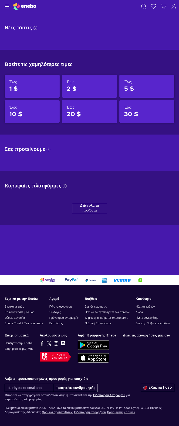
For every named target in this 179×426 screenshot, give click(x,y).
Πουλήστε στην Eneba (19, 343)
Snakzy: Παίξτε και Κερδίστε (153, 323)
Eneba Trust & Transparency (24, 323)
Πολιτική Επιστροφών (98, 323)
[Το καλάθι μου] (164, 6)
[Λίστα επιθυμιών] (153, 6)
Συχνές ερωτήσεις (96, 306)
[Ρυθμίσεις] (157, 388)
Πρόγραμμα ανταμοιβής (64, 317)
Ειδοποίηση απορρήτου (90, 412)
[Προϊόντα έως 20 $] (89, 111)
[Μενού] (6, 6)
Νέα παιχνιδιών (145, 306)
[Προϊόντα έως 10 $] (32, 111)
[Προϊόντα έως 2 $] (89, 86)
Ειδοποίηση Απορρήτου (109, 395)
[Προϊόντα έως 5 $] (146, 86)
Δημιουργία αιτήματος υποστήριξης (106, 317)
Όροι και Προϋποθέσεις (57, 412)
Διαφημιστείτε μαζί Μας (19, 348)
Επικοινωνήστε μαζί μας (19, 312)
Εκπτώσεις (56, 323)
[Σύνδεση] (174, 6)
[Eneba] (24, 6)
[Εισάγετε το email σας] (29, 388)
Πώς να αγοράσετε (60, 306)
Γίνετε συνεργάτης (147, 317)
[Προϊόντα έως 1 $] (32, 86)
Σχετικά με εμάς (14, 306)
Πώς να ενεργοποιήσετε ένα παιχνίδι (107, 312)
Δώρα (139, 312)
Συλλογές (55, 312)
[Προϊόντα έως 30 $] (146, 111)
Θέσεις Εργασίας (15, 317)
